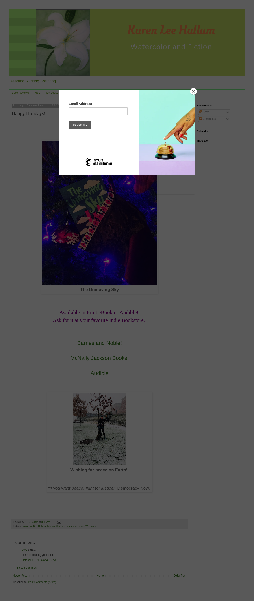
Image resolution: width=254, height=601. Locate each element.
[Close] (193, 91)
